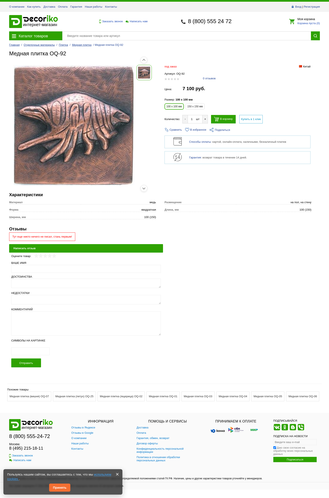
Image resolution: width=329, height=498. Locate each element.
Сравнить (173, 129)
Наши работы (93, 6)
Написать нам (136, 21)
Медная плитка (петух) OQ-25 (74, 396)
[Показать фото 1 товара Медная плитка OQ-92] (18, 72)
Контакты (111, 6)
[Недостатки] (86, 299)
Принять (60, 487)
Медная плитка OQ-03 (198, 396)
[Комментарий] (86, 323)
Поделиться (220, 129)
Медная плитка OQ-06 (302, 396)
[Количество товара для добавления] (192, 119)
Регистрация (312, 6)
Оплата (63, 6)
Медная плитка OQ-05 (268, 396)
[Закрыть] (117, 474)
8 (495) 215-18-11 (26, 448)
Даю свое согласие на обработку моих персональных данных (293, 451)
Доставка (49, 6)
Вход (298, 6)
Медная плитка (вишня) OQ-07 (29, 396)
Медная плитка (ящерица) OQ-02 (121, 396)
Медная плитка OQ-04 (233, 396)
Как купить (34, 6)
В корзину (223, 119)
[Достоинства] (86, 283)
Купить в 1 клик (251, 119)
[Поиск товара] (186, 36)
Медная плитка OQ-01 (163, 396)
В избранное (195, 129)
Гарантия (76, 6)
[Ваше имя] (86, 269)
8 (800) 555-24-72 (29, 436)
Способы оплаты (200, 141)
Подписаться (295, 459)
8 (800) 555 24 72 (209, 21)
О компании (16, 6)
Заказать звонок (110, 21)
